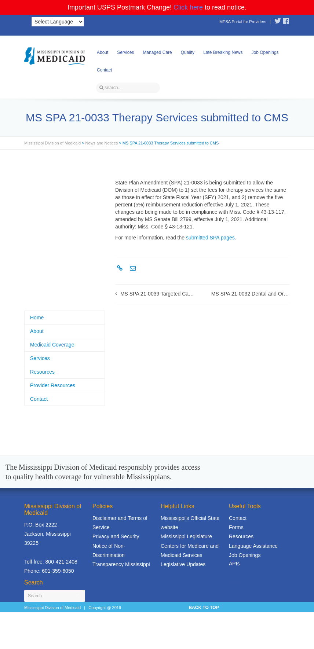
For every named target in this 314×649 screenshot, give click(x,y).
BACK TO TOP (204, 607)
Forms (236, 527)
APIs (234, 563)
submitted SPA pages (210, 238)
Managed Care (157, 52)
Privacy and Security (115, 536)
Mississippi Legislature (186, 536)
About (102, 52)
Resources (42, 372)
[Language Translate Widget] (58, 21)
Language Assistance (253, 546)
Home (37, 317)
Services (125, 52)
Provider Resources (52, 385)
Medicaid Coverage (52, 345)
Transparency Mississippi (121, 564)
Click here (188, 7)
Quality (187, 52)
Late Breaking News (222, 52)
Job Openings (265, 52)
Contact (104, 70)
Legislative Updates (183, 564)
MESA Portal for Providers (242, 21)
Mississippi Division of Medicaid (52, 143)
